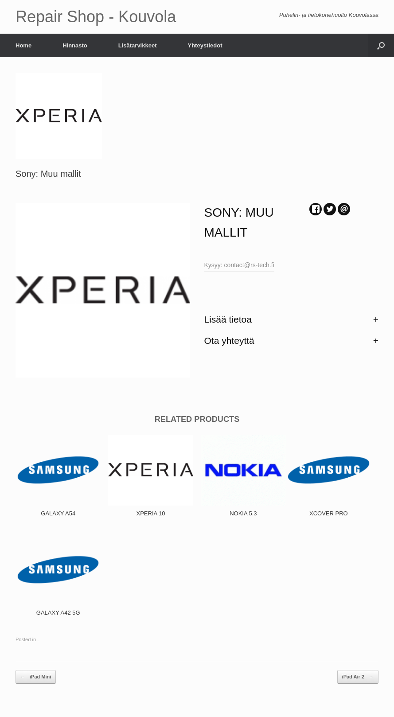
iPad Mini (35, 677)
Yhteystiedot (204, 45)
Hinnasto (74, 45)
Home (23, 45)
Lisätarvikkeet (137, 45)
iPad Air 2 (358, 677)
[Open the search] (381, 45)
